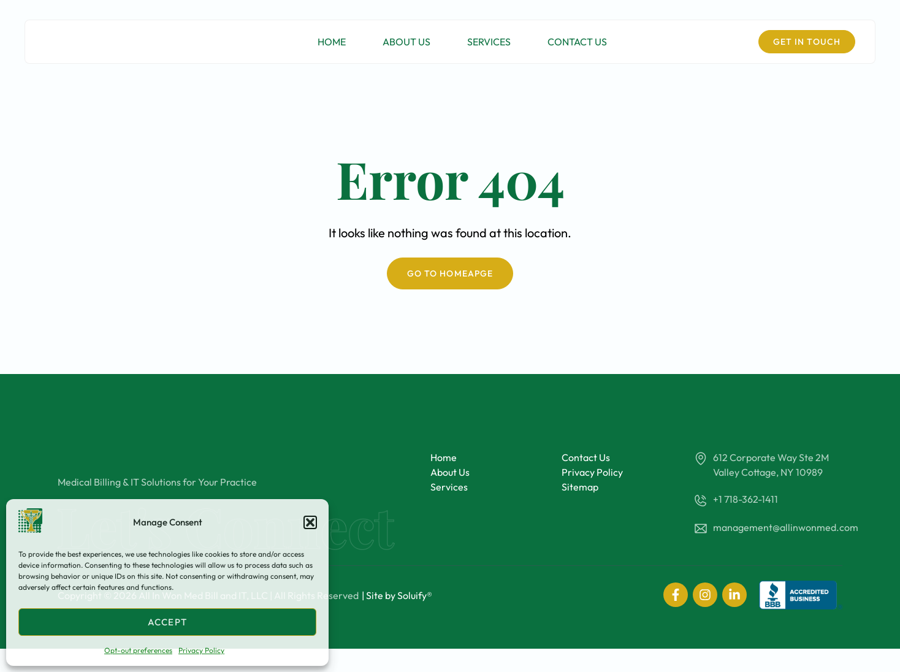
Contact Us (577, 50)
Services (489, 50)
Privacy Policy (201, 650)
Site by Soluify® (399, 619)
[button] (310, 522)
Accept (167, 622)
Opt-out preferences (138, 650)
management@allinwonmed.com (785, 527)
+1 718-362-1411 (745, 499)
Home (332, 50)
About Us (406, 50)
